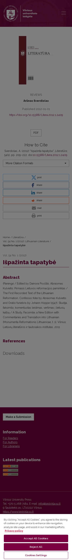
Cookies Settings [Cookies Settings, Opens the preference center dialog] (36, 555)
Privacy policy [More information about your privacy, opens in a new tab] (14, 530)
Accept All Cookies (36, 538)
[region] (36, 537)
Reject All (36, 546)
